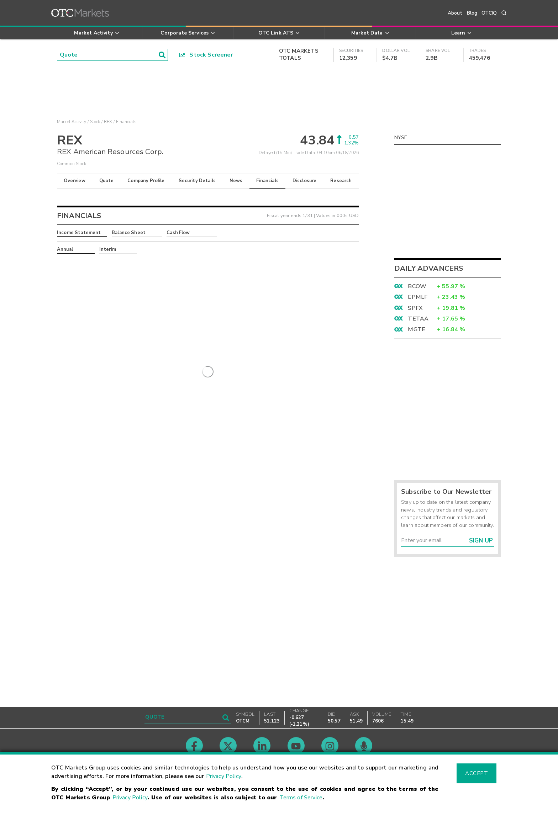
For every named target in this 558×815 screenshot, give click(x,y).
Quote (106, 181)
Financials (267, 181)
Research (341, 181)
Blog (472, 13)
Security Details (197, 181)
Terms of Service (300, 797)
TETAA (418, 319)
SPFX (415, 308)
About (455, 13)
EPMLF (417, 297)
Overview (74, 181)
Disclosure (305, 181)
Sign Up (481, 540)
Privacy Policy (223, 776)
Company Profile (145, 181)
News (236, 181)
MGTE (416, 329)
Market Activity (71, 122)
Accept (476, 773)
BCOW (417, 286)
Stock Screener (206, 55)
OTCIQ (489, 13)
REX (108, 122)
